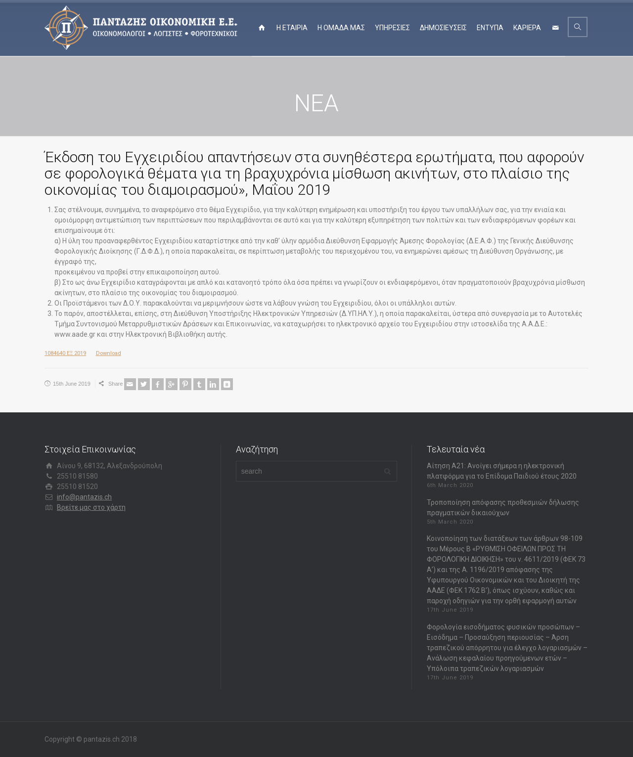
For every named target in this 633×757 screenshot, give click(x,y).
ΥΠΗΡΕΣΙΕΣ (392, 28)
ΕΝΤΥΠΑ (490, 28)
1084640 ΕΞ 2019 (65, 353)
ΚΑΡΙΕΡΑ (527, 28)
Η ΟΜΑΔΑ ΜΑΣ (341, 28)
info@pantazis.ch (84, 497)
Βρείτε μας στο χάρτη (91, 507)
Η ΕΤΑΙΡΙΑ (292, 28)
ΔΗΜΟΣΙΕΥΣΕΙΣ (443, 28)
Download (108, 353)
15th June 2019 (71, 384)
